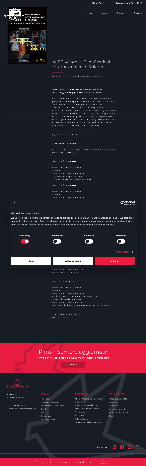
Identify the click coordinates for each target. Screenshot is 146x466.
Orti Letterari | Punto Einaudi (88, 422)
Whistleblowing (48, 419)
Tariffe (44, 409)
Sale (43, 412)
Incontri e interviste (118, 409)
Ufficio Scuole (81, 419)
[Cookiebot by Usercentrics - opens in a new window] (122, 203)
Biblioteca (80, 412)
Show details (123, 252)
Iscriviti (73, 364)
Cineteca (113, 402)
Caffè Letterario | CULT (86, 405)
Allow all (114, 261)
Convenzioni (46, 416)
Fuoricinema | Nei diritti (120, 412)
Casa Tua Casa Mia (118, 399)
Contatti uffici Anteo (16, 405)
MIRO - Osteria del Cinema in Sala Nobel (89, 400)
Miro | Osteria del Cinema (87, 409)
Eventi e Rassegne (50, 402)
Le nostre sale (62, 462)
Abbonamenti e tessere (52, 406)
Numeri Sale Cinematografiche (21, 409)
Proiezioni (45, 399)
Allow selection (73, 261)
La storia (113, 406)
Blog (111, 416)
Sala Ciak (79, 415)
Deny (31, 261)
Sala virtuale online (82, 462)
